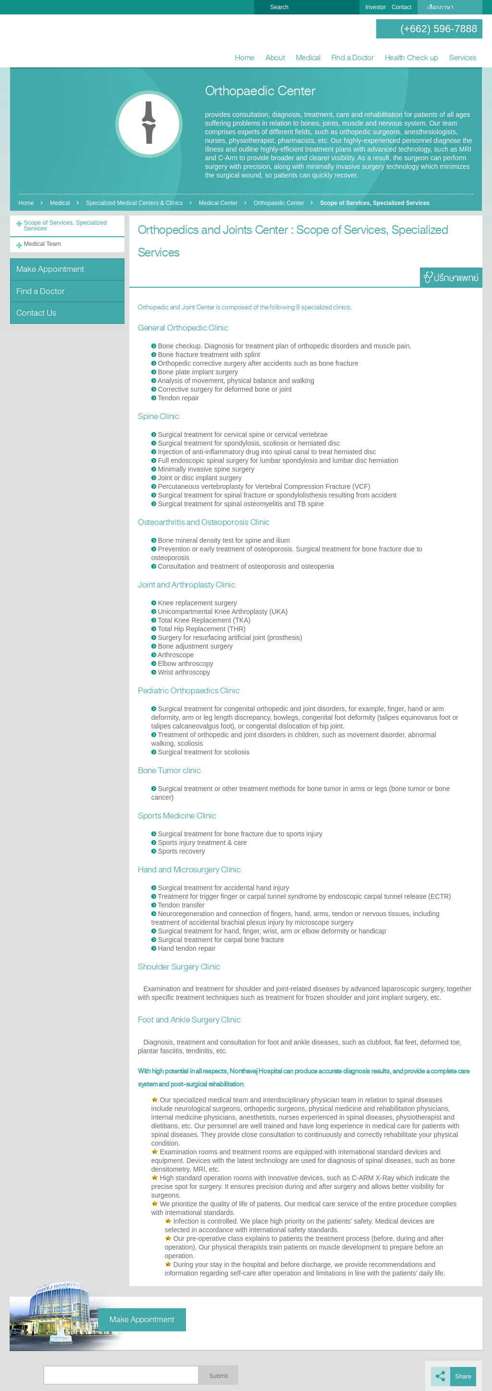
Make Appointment (48, 266)
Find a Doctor (353, 57)
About (275, 57)
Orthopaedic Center (282, 203)
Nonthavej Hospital (40, 41)
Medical (308, 57)
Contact (401, 7)
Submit (218, 1375)
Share (463, 1375)
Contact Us (35, 307)
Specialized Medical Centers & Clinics (135, 203)
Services (463, 57)
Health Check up (412, 57)
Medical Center (220, 203)
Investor (375, 7)
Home (245, 57)
